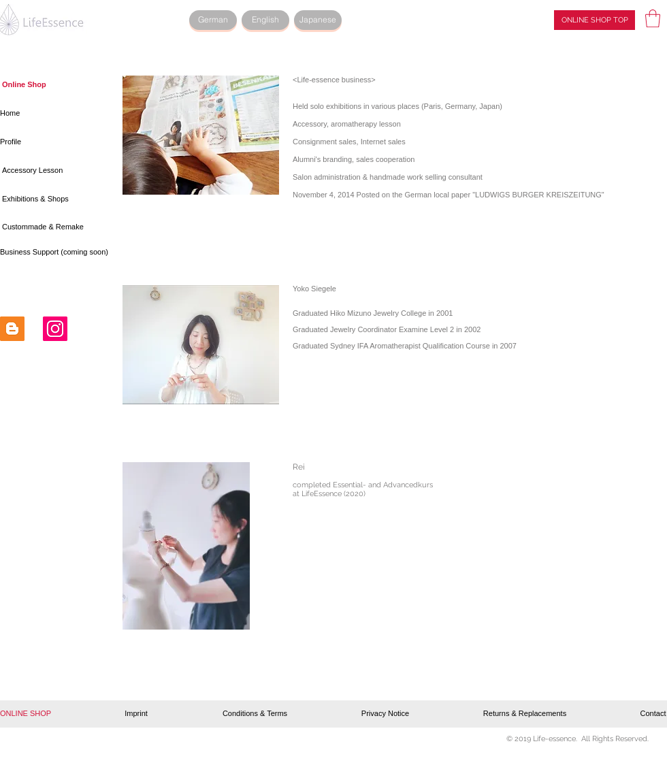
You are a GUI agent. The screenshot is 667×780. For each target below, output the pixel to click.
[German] (213, 20)
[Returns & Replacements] (525, 714)
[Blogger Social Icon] (12, 328)
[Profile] (50, 142)
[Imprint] (136, 714)
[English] (265, 20)
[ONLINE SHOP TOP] (594, 20)
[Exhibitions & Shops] (38, 199)
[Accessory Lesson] (52, 171)
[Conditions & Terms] (255, 714)
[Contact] (653, 714)
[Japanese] (318, 20)
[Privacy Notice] (385, 714)
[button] (652, 18)
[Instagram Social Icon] (55, 328)
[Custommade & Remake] (46, 227)
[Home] (50, 113)
